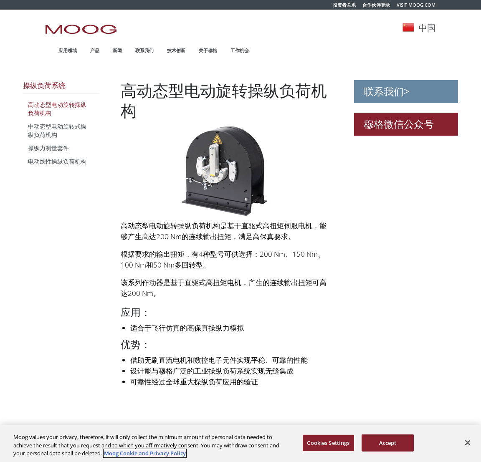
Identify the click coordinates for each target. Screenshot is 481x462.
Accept (388, 442)
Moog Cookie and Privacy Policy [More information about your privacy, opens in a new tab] (145, 453)
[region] (240, 443)
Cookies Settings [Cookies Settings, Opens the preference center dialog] (328, 442)
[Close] (467, 442)
